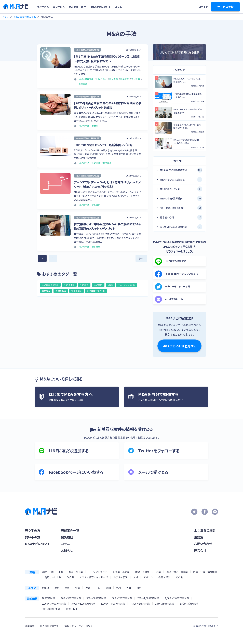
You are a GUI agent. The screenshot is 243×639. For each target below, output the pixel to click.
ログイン (203, 6)
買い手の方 (59, 6)
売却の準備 (61, 290)
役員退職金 (76, 290)
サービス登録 (225, 7)
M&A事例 (84, 284)
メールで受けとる (169, 299)
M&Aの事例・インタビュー (181, 189)
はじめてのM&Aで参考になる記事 (179, 52)
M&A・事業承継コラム (25, 16)
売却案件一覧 (78, 7)
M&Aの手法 (69, 284)
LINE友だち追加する (170, 261)
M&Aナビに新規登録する (179, 346)
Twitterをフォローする (172, 286)
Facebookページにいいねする (176, 274)
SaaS (110, 284)
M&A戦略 (98, 284)
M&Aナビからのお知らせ (181, 179)
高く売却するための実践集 (181, 226)
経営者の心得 (181, 217)
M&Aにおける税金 (50, 284)
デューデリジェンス (126, 284)
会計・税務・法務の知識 (181, 207)
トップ (6, 16)
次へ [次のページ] (141, 258)
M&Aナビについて (101, 6)
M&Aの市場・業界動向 (181, 198)
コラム (118, 6)
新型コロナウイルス (96, 290)
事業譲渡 (46, 290)
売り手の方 (43, 6)
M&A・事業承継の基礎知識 (181, 170)
